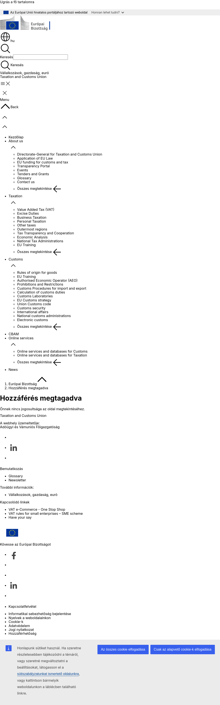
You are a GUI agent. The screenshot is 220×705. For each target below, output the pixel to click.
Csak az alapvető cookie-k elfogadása (183, 649)
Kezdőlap (16, 137)
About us (16, 141)
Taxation (15, 196)
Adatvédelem (19, 626)
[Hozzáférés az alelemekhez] (13, 147)
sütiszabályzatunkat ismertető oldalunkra (48, 674)
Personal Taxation (31, 221)
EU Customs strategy (34, 300)
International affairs (32, 312)
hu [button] (7, 41)
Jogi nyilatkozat (21, 630)
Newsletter (17, 480)
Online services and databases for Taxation (52, 355)
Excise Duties (28, 213)
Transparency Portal (33, 166)
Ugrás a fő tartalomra (17, 2)
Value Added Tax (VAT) (35, 209)
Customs (16, 259)
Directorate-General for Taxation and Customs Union (59, 154)
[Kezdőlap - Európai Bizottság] (31, 23)
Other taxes (26, 225)
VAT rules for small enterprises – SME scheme (46, 513)
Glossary (24, 178)
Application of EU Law (35, 158)
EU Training (26, 245)
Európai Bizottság (23, 384)
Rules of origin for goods (37, 272)
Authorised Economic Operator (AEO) (47, 280)
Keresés (6, 57)
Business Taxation (31, 217)
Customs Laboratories (35, 296)
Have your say (20, 517)
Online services (21, 338)
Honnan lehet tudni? (107, 12)
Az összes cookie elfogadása (123, 649)
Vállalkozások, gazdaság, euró (24, 73)
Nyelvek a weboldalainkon (30, 618)
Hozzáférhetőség (22, 633)
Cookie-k (16, 622)
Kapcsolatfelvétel (22, 606)
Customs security (31, 308)
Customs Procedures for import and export (51, 288)
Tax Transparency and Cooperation (45, 233)
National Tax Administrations (40, 241)
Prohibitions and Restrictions (40, 284)
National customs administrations (44, 316)
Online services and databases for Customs (52, 351)
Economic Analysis (32, 237)
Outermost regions (32, 229)
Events (22, 170)
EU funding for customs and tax (42, 162)
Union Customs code (34, 304)
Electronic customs (32, 320)
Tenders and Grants (33, 174)
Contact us (26, 182)
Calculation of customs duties (41, 292)
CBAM (14, 334)
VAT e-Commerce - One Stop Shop (37, 509)
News (13, 369)
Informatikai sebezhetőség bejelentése (40, 614)
